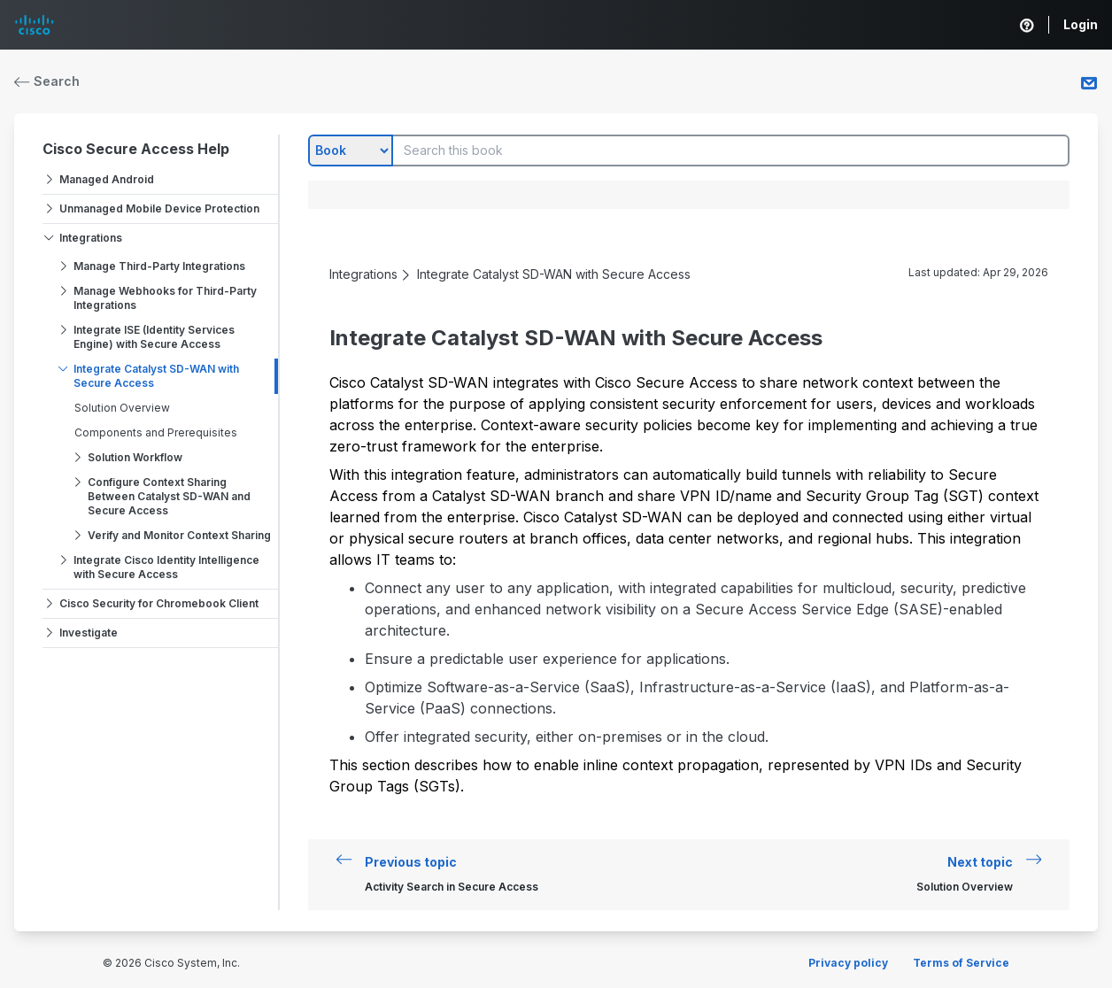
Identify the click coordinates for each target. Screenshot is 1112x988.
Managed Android (106, 179)
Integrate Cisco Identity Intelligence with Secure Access (166, 567)
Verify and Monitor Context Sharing (179, 535)
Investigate (88, 632)
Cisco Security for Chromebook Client (159, 603)
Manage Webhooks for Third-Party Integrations (165, 298)
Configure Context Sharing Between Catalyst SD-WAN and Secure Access (169, 496)
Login (1080, 24)
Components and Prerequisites (155, 432)
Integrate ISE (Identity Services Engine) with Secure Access (154, 337)
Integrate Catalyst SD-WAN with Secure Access (156, 376)
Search (47, 81)
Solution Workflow (135, 457)
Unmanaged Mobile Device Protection (159, 208)
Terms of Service (961, 962)
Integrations (90, 237)
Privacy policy (848, 962)
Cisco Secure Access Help (135, 149)
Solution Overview (122, 407)
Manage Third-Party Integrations (159, 266)
